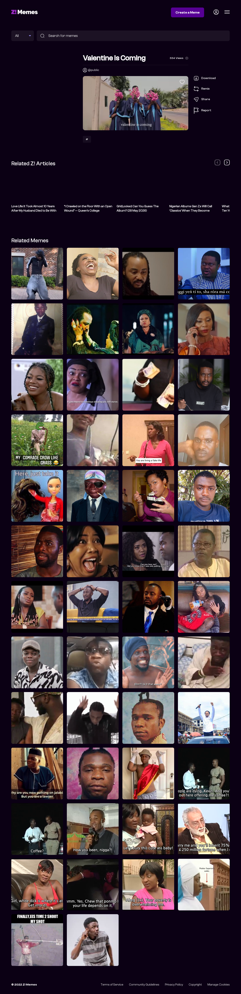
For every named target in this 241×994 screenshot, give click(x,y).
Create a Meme (187, 12)
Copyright (195, 984)
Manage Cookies (218, 984)
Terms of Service (112, 984)
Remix (202, 88)
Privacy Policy (174, 984)
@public (93, 70)
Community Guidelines (144, 984)
